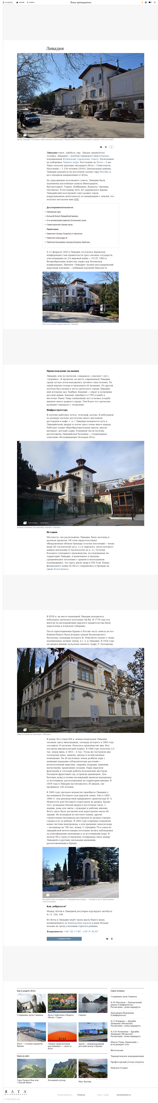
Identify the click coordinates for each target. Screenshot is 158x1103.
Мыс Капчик (85, 1081)
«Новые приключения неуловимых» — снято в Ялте (59, 1046)
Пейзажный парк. (54, 212)
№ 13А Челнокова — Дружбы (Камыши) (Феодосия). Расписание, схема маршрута (125, 1034)
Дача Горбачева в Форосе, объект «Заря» (61, 1016)
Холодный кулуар (56, 1080)
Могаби (104, 172)
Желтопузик (117, 1050)
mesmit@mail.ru (124, 1095)
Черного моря (70, 162)
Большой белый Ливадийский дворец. (63, 216)
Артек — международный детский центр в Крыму (91, 1045)
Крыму (105, 156)
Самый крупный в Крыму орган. (60, 225)
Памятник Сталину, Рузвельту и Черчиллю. (65, 234)
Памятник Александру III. (57, 238)
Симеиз (82, 1015)
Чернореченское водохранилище (127, 1056)
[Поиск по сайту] (30, 2)
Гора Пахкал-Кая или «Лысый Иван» (28, 1081)
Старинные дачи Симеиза (30, 1015)
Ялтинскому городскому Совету (81, 159)
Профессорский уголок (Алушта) (127, 1062)
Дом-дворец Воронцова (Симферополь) (122, 1014)
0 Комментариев (64, 939)
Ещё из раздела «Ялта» (26, 991)
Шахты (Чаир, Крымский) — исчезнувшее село (125, 1043)
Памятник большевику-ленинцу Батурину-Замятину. (68, 242)
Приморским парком (79, 923)
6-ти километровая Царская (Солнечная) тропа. (67, 220)
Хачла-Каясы (61, 569)
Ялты (100, 162)
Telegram (81, 1095)
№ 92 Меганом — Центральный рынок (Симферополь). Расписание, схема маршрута (126, 1004)
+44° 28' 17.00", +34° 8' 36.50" (81, 931)
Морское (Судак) (119, 1068)
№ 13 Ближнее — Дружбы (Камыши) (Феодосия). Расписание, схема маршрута (125, 1023)
